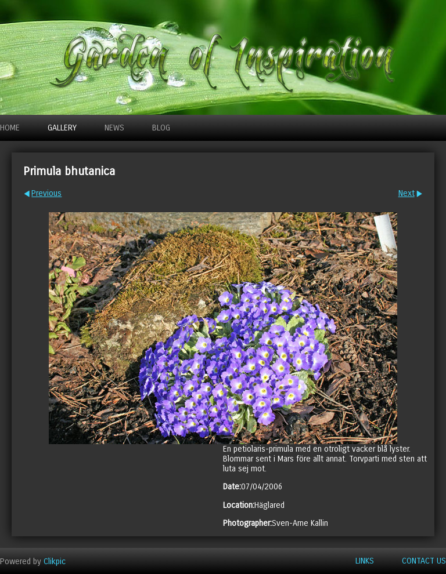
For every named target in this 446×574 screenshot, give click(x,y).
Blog (161, 128)
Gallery (62, 128)
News (114, 128)
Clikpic (55, 561)
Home (10, 128)
